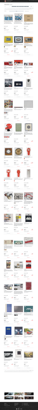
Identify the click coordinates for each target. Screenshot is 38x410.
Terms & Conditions (6, 404)
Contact (35, 0)
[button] (5, 8)
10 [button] (19, 8)
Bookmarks (21, 6)
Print (31, 6)
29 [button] (15, 9)
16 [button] (27, 8)
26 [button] (11, 9)
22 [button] (6, 9)
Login (31, 0)
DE (36, 0)
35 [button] (23, 9)
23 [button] (7, 9)
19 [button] (31, 8)
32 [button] (19, 9)
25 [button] (10, 9)
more (6, 111)
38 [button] (27, 9)
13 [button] (23, 8)
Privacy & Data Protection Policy (7, 405)
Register (30, 0)
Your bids (26, 6)
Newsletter (33, 0)
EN (37, 0)
